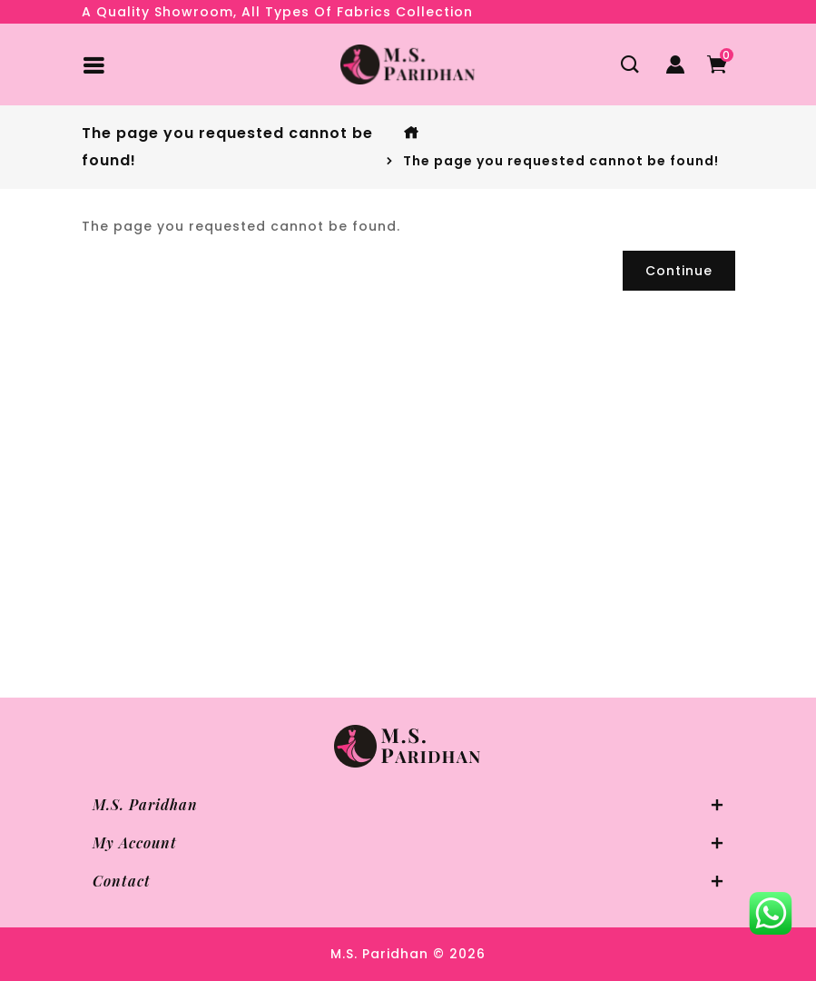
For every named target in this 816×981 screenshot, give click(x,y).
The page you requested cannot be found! (561, 161)
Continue (679, 271)
